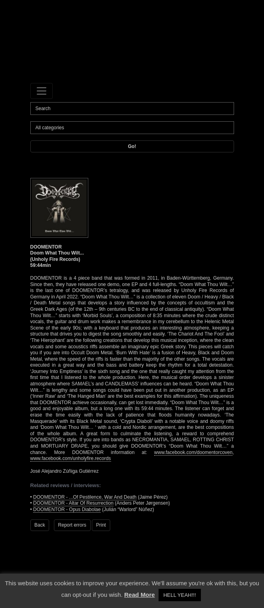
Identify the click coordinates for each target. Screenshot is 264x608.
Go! (132, 146)
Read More (139, 594)
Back (39, 525)
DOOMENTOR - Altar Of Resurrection (73, 503)
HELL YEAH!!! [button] (179, 595)
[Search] (132, 108)
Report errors (72, 525)
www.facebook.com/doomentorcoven (193, 452)
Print (101, 525)
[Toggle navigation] (41, 91)
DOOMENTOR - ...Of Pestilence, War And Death (85, 497)
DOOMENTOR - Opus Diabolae (67, 509)
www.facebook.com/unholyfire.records (70, 458)
